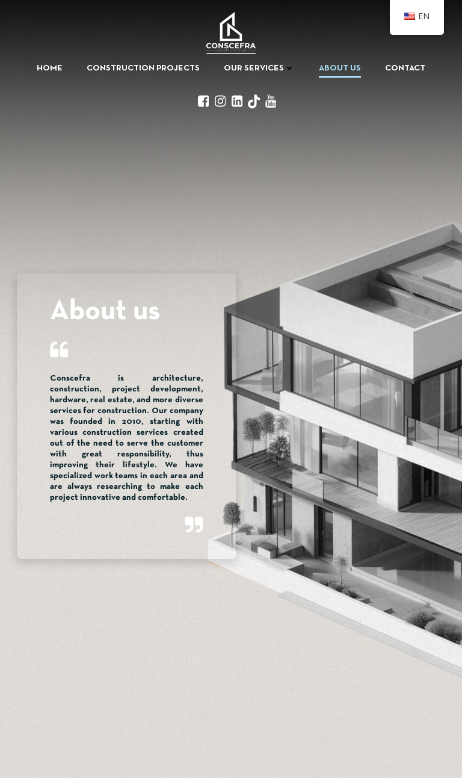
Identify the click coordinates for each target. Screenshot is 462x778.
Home (50, 68)
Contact (405, 68)
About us (340, 68)
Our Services (259, 68)
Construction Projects (143, 68)
